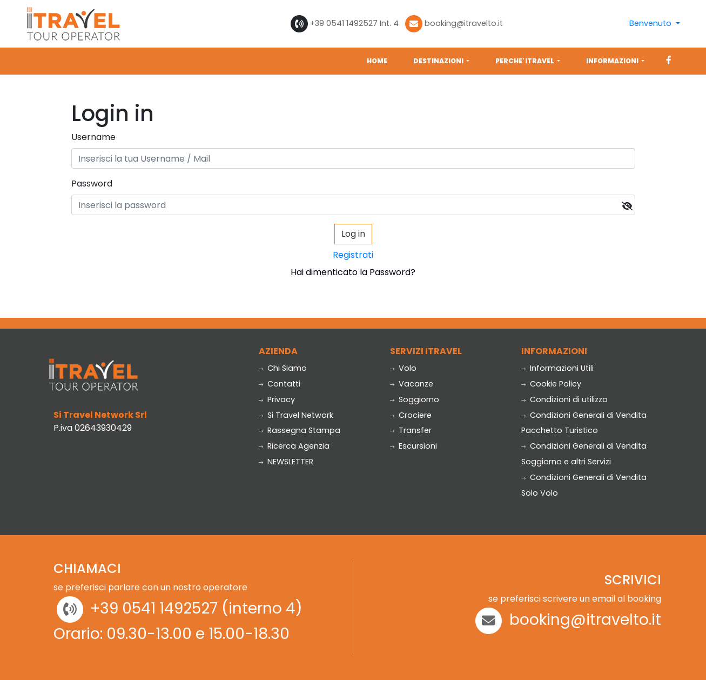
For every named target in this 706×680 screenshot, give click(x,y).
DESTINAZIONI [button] (439, 60)
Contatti (279, 383)
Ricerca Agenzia (294, 446)
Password (91, 183)
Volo (403, 368)
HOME (377, 60)
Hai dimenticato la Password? (353, 272)
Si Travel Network (296, 415)
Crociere (411, 415)
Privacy (277, 399)
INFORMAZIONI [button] (613, 60)
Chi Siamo (283, 368)
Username (93, 137)
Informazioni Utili (557, 368)
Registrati (353, 255)
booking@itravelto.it (464, 23)
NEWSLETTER (286, 461)
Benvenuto (651, 23)
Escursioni (413, 446)
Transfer (411, 430)
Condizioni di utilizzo (564, 399)
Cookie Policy (551, 383)
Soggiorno (414, 399)
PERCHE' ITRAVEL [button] (525, 60)
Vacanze (411, 383)
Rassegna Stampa (299, 430)
